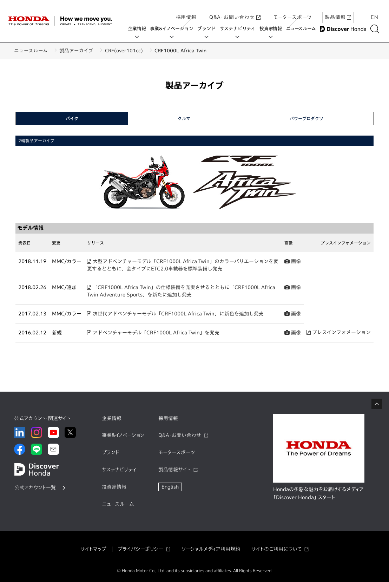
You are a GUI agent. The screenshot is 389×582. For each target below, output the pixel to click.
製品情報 (338, 11)
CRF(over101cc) (132, 50)
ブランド (208, 28)
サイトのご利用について (276, 549)
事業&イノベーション (173, 28)
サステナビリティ (239, 28)
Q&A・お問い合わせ (235, 11)
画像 (292, 261)
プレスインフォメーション (338, 332)
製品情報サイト (174, 469)
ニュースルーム (302, 28)
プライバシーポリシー (140, 549)
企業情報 (139, 28)
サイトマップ (93, 549)
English (170, 486)
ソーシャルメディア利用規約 (211, 549)
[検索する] (376, 29)
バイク (72, 118)
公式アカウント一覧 (35, 487)
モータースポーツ (292, 11)
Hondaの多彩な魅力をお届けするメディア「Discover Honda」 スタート (318, 493)
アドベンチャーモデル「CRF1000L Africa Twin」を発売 (153, 332)
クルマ (184, 118)
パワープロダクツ (306, 118)
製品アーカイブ (80, 50)
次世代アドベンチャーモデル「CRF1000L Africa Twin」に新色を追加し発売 (175, 313)
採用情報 (186, 11)
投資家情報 (272, 28)
